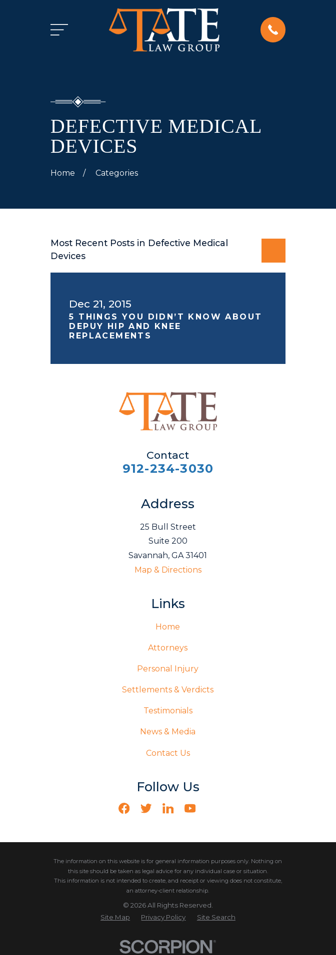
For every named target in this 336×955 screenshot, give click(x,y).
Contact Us (168, 753)
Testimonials (168, 710)
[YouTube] (190, 808)
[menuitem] (115, 918)
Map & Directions (168, 570)
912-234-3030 (168, 468)
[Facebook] (124, 808)
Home (168, 627)
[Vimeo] (212, 808)
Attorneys (168, 647)
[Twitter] (146, 808)
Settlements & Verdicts (168, 689)
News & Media (168, 731)
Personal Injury (167, 668)
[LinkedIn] (168, 808)
